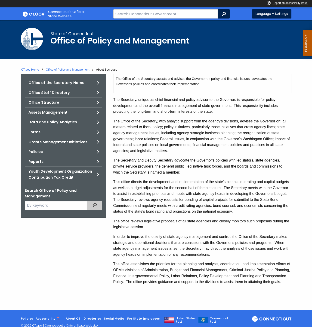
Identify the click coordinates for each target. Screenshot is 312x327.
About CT (73, 319)
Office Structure (43, 102)
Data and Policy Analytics (52, 122)
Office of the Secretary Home (56, 82)
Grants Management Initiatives (57, 142)
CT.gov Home (30, 69)
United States (186, 320)
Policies (35, 151)
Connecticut (219, 320)
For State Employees (143, 319)
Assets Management (48, 112)
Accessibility (46, 319)
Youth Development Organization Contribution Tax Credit (60, 174)
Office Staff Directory (49, 92)
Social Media (114, 319)
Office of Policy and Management (67, 69)
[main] (156, 165)
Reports (35, 161)
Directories (92, 319)
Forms (34, 132)
